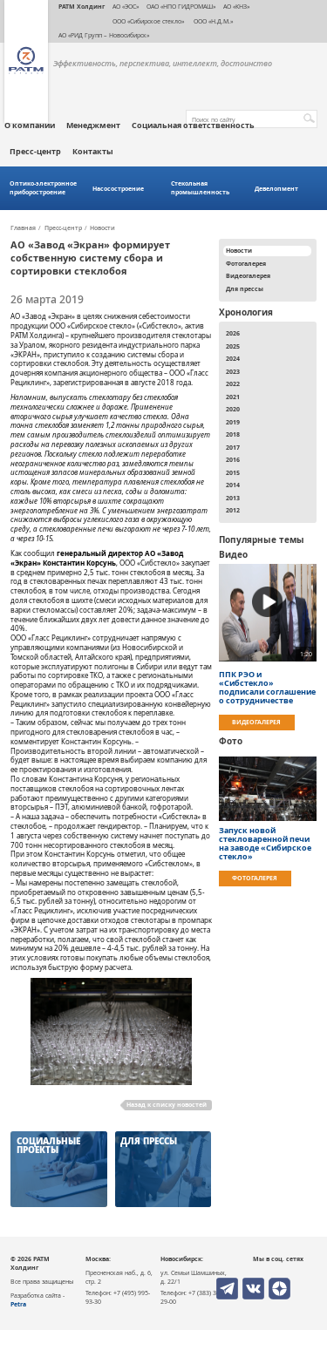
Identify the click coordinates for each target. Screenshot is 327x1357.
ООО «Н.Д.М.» (212, 21)
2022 (233, 383)
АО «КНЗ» (236, 6)
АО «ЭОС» (125, 6)
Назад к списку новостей (166, 1104)
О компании (29, 125)
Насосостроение (118, 189)
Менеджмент (93, 125)
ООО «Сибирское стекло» (148, 21)
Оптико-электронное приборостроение (43, 188)
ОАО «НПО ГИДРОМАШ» (180, 6)
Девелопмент (276, 189)
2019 (233, 421)
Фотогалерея (246, 263)
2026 (233, 333)
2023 (233, 371)
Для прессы (244, 288)
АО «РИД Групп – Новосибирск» (103, 35)
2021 (233, 396)
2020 (233, 408)
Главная (23, 228)
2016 (233, 459)
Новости (102, 228)
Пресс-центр (35, 151)
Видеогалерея (248, 275)
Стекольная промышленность (200, 188)
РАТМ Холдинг (81, 6)
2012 (233, 509)
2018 (233, 434)
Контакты (92, 151)
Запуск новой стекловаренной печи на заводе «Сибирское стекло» (265, 843)
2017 (233, 447)
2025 (233, 346)
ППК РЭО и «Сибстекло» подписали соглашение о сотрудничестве (267, 687)
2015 (233, 472)
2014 (233, 484)
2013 (233, 497)
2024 (233, 358)
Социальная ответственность (193, 125)
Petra (18, 1303)
